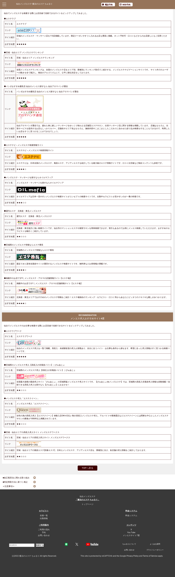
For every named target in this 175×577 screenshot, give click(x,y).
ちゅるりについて (129, 544)
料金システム (131, 515)
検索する (40, 545)
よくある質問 (155, 544)
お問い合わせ (44, 535)
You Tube (131, 532)
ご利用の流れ (44, 529)
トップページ (87, 504)
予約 (44, 532)
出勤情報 (44, 518)
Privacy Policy (133, 556)
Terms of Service (150, 556)
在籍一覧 (44, 515)
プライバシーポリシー (155, 550)
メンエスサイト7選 (131, 535)
